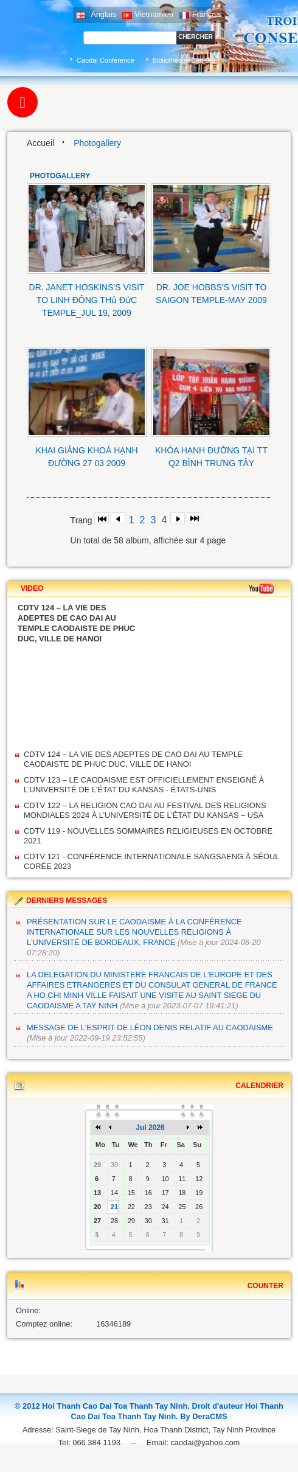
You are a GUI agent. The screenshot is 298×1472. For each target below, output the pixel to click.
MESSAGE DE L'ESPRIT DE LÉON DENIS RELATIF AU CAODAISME (150, 1027)
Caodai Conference (105, 60)
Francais (200, 14)
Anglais (96, 14)
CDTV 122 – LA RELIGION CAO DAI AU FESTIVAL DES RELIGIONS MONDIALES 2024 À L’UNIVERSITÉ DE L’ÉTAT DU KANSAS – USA (145, 810)
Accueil (40, 143)
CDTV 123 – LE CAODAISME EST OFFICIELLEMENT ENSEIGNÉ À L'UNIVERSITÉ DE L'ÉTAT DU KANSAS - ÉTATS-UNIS (144, 784)
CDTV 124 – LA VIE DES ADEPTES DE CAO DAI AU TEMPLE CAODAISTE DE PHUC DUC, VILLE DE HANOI (133, 759)
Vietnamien (148, 14)
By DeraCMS (203, 1416)
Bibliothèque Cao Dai (184, 60)
